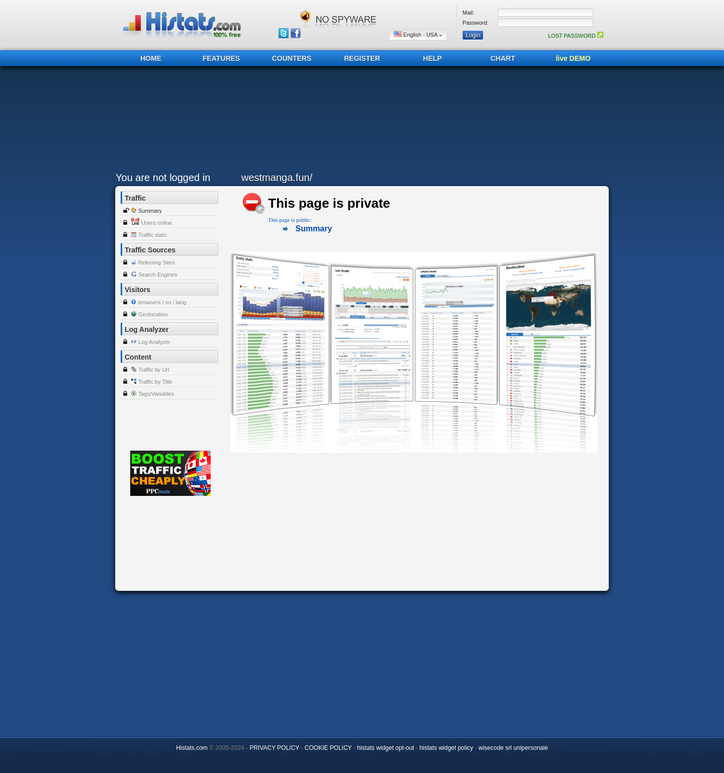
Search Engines (157, 275)
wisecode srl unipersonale (513, 747)
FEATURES (221, 58)
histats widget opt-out (385, 747)
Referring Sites (156, 263)
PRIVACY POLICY (274, 747)
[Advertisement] (359, 121)
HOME (150, 58)
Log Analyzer (154, 342)
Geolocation (153, 314)
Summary (150, 211)
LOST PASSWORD (575, 36)
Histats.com (192, 747)
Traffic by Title (155, 382)
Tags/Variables (156, 394)
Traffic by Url (153, 370)
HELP (432, 58)
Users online (156, 223)
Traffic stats (152, 235)
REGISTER (362, 58)
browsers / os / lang (162, 302)
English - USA (418, 34)
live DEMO (573, 58)
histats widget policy (446, 747)
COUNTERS (292, 58)
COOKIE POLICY (328, 747)
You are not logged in (163, 177)
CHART (503, 58)
